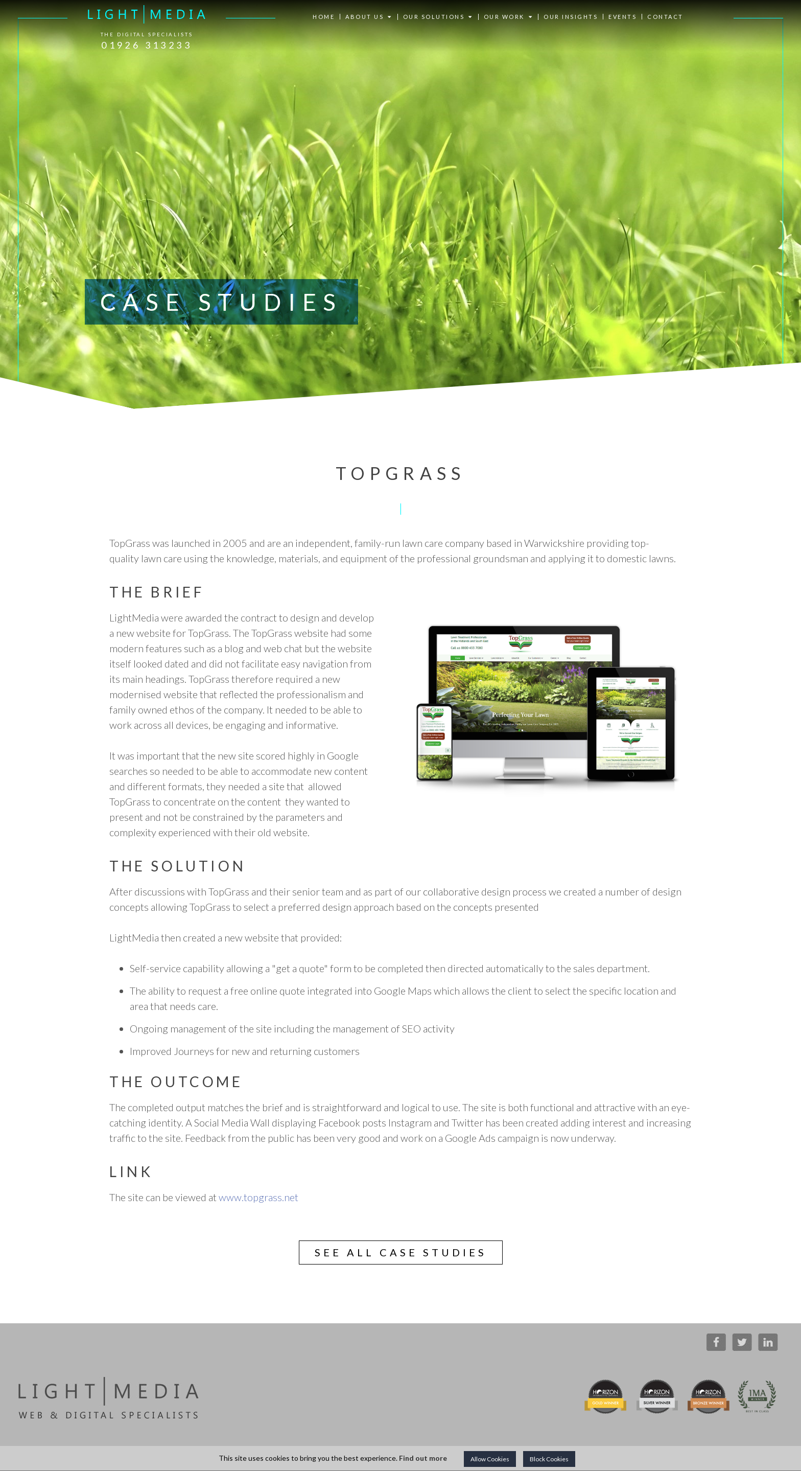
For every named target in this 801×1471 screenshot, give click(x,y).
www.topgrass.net (258, 1197)
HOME (324, 16)
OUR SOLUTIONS (438, 17)
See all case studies (401, 1252)
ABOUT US (368, 17)
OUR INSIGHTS (571, 16)
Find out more (423, 1458)
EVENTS (622, 16)
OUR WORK (508, 17)
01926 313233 (146, 45)
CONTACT (665, 16)
